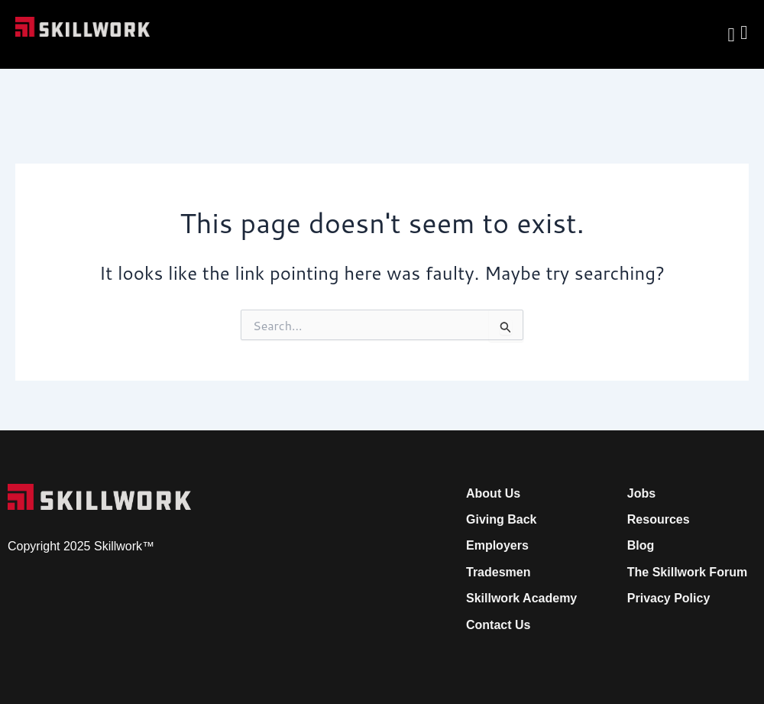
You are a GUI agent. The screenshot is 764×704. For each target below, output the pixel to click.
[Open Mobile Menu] (743, 28)
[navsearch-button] (731, 34)
